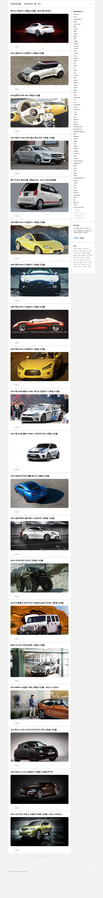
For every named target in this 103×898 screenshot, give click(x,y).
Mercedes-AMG (78, 126)
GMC (75, 77)
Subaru (75, 180)
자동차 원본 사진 (83, 250)
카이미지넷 (16, 4)
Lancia (75, 107)
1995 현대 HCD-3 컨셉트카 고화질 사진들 (28, 222)
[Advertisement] (39, 865)
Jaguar (75, 90)
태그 (39, 4)
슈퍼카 (89, 264)
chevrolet (76, 46)
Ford (75, 73)
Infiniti (75, 85)
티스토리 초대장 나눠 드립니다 (82, 228)
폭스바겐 (76, 250)
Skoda (75, 173)
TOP (93, 892)
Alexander (77, 209)
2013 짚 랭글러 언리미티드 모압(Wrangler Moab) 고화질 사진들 (37, 603)
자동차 (84, 266)
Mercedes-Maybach (79, 131)
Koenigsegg (77, 97)
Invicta (75, 87)
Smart (75, 175)
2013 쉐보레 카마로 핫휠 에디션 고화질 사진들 (30, 476)
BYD (75, 38)
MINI (75, 134)
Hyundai (76, 82)
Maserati (76, 119)
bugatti (75, 34)
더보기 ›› (17, 46)
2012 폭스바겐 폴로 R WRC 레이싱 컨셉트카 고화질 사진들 (35, 391)
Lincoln (75, 114)
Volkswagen (77, 195)
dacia (75, 56)
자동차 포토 (86, 248)
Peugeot (76, 148)
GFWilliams (77, 211)
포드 (78, 259)
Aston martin (77, 24)
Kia (75, 95)
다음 (59, 880)
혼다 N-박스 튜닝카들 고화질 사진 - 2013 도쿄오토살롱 (33, 180)
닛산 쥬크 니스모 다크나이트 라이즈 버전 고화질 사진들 (34, 730)
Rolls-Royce (77, 163)
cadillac (76, 41)
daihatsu (76, 58)
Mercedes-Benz (78, 129)
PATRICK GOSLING (79, 213)
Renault (76, 158)
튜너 (84, 257)
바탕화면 (83, 255)
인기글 (82, 238)
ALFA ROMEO (77, 19)
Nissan (75, 141)
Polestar (76, 151)
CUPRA (76, 53)
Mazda (75, 122)
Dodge (75, 60)
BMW (75, 31)
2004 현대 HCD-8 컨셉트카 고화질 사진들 (28, 349)
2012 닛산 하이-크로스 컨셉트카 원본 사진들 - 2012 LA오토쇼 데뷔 (38, 814)
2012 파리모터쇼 (78, 266)
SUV (79, 255)
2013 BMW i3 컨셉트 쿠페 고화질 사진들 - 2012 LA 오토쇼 (35, 687)
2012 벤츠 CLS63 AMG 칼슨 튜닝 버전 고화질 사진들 (32, 138)
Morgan (76, 139)
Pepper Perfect (78, 215)
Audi (75, 26)
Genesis (76, 75)
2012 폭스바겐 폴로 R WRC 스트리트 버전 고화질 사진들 (34, 434)
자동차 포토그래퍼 (79, 207)
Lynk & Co (76, 14)
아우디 (75, 253)
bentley (75, 29)
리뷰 (75, 259)
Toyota (75, 190)
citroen (75, 51)
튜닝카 (82, 259)
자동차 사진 (77, 264)
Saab (75, 165)
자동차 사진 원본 (78, 262)
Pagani (75, 146)
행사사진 (76, 202)
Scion (75, 168)
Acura (75, 16)
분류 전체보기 (78, 11)
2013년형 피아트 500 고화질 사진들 (25, 95)
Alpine (75, 21)
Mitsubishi (76, 136)
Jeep (75, 92)
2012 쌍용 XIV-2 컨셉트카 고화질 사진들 (27, 53)
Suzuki (75, 183)
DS (74, 63)
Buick (75, 36)
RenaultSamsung (78, 161)
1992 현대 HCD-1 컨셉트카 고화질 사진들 (28, 307)
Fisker (75, 70)
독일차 (75, 255)
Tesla (75, 187)
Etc (74, 200)
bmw (91, 255)
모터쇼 (75, 205)
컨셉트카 (89, 266)
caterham (76, 43)
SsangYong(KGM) (78, 178)
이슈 (88, 255)
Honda (75, 80)
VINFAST (76, 192)
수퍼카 (90, 250)
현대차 (79, 253)
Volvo (75, 197)
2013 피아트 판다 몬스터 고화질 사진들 (27, 560)
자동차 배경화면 (86, 253)
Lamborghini (77, 104)
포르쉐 (87, 257)
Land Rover (77, 109)
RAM (75, 156)
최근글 (76, 238)
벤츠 (75, 257)
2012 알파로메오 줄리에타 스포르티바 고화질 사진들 (32, 518)
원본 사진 (79, 257)
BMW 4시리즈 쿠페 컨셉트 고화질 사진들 (27, 645)
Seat (75, 170)
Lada (75, 102)
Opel (75, 143)
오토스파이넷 (28, 4)
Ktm (75, 99)
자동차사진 (83, 264)
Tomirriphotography (79, 217)
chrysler (76, 48)
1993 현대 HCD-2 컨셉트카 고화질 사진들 (28, 265)
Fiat (75, 68)
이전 (20, 880)
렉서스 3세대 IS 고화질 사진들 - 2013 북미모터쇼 (31, 11)
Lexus (75, 112)
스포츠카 (89, 262)
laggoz (25, 894)
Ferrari (75, 65)
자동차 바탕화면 (78, 248)
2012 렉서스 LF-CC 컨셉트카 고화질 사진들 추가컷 (32, 772)
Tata (75, 185)
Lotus (75, 117)
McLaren (76, 124)
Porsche (76, 153)
